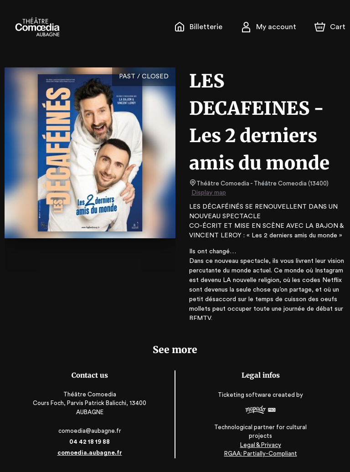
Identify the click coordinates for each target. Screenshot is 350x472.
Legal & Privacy (260, 444)
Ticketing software (245, 398)
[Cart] (330, 27)
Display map (208, 192)
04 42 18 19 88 (89, 441)
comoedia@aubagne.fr (90, 430)
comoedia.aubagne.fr (89, 452)
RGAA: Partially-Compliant (260, 453)
